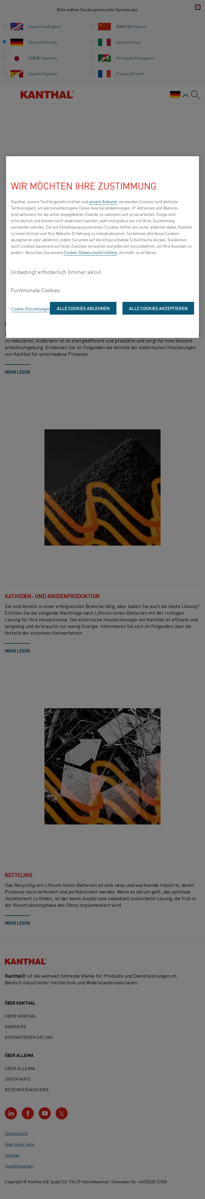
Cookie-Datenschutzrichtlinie (90, 252)
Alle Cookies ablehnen (83, 308)
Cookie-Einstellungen (30, 309)
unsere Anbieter (103, 201)
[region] (102, 247)
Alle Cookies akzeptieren (158, 308)
